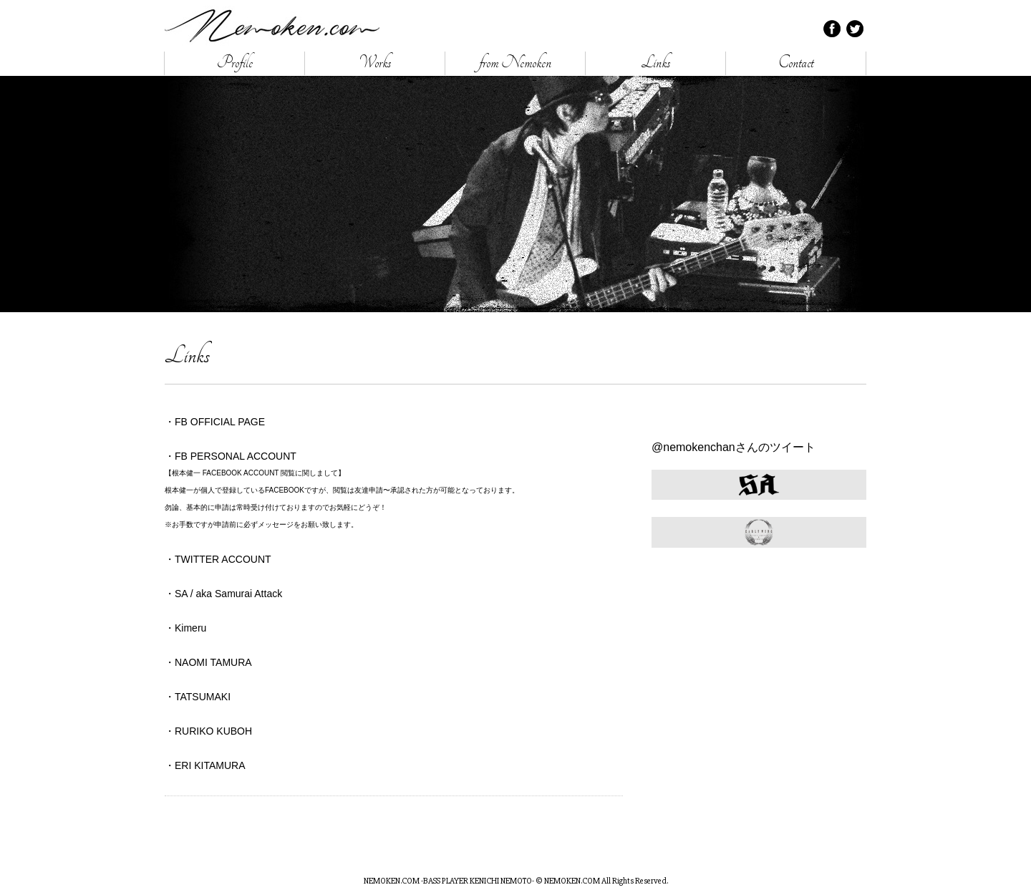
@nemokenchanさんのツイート (733, 447)
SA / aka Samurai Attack (228, 593)
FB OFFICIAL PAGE (220, 421)
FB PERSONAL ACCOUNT (235, 456)
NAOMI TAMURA (213, 662)
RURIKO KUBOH (213, 731)
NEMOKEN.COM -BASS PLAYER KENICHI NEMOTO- (272, 26)
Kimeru (190, 628)
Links (656, 62)
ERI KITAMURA (210, 765)
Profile (235, 62)
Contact (795, 62)
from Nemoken (515, 62)
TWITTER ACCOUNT (223, 559)
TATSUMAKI (203, 696)
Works (375, 62)
